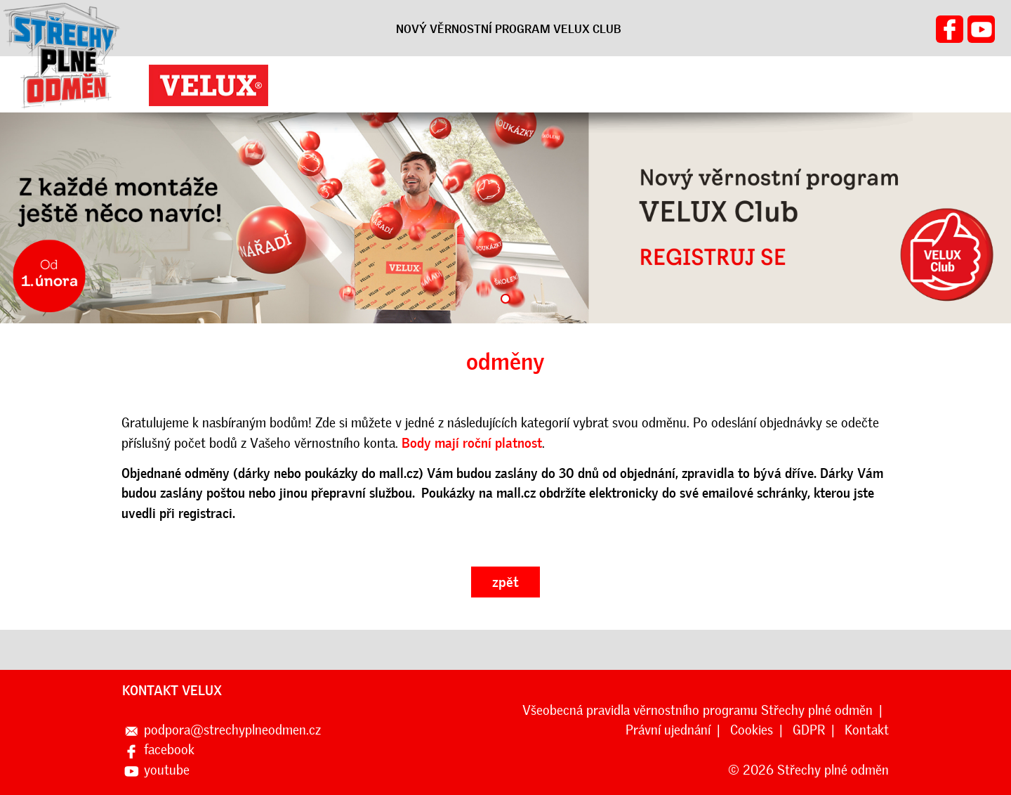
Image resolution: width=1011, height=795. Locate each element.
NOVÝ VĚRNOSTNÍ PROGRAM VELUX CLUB (508, 29)
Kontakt (867, 730)
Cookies (751, 730)
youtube (167, 770)
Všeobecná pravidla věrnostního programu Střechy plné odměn (697, 710)
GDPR (809, 730)
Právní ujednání (668, 730)
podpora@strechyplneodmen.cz (232, 730)
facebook (169, 750)
